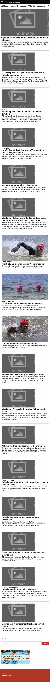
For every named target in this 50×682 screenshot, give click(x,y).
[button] (3, 678)
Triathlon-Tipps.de (12, 2)
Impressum (5, 673)
